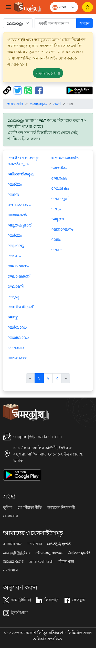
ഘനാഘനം (62, 229)
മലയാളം (38, 103)
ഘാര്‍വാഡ (18, 337)
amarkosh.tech (41, 561)
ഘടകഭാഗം (18, 358)
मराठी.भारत (34, 544)
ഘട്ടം (56, 208)
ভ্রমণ (57, 103)
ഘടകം (14, 255)
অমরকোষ (15, 103)
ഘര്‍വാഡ (17, 327)
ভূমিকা (7, 507)
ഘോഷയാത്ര (64, 157)
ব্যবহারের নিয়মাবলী (61, 507)
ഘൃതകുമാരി (19, 225)
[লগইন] (87, 7)
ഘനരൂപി (60, 198)
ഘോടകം (60, 188)
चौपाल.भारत (66, 561)
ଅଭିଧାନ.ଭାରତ (13, 561)
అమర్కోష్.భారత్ (58, 544)
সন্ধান (85, 23)
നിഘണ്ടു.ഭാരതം (49, 553)
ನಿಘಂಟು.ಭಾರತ (79, 553)
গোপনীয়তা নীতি (29, 507)
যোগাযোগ (10, 516)
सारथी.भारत (10, 570)
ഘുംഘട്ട (15, 245)
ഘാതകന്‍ (17, 215)
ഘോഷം (59, 178)
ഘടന (13, 194)
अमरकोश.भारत (12, 544)
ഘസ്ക (12, 317)
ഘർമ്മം (14, 235)
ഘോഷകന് (18, 276)
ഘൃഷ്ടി (13, 296)
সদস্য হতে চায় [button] (48, 73)
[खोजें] (56, 23)
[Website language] (64, 7)
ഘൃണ (57, 219)
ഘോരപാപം (19, 204)
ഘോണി (15, 286)
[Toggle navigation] (8, 7)
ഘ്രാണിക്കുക (20, 174)
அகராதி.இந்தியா (16, 553)
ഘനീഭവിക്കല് (20, 306)
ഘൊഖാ (15, 347)
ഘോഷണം (18, 266)
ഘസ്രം (59, 168)
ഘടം (56, 239)
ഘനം (56, 249)
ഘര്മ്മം (14, 184)
